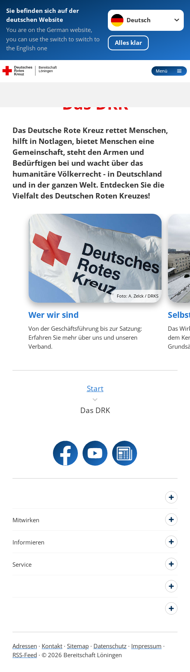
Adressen (24, 646)
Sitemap (78, 646)
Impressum (146, 646)
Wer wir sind (53, 314)
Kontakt (52, 646)
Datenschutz (110, 646)
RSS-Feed (24, 655)
